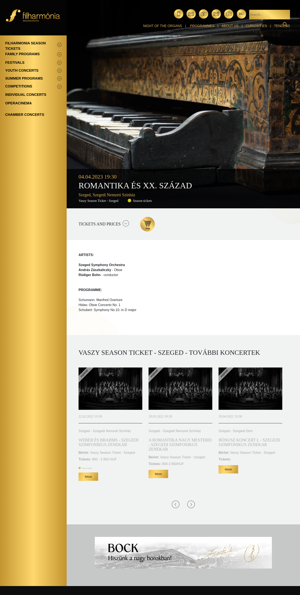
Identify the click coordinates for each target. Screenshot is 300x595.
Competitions (18, 86)
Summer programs (24, 78)
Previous (175, 504)
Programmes (202, 26)
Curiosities (256, 26)
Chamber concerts (24, 115)
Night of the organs (162, 26)
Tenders (282, 26)
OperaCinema (18, 103)
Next (191, 504)
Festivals (14, 63)
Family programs (22, 54)
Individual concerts (25, 95)
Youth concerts (22, 70)
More (88, 476)
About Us (230, 26)
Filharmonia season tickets (25, 46)
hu (241, 14)
